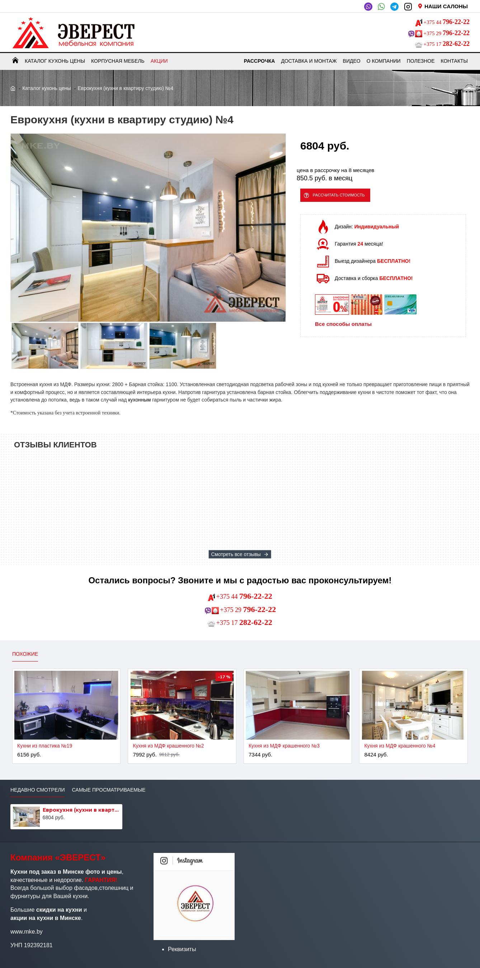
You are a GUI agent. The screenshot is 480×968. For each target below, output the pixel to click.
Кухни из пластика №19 (44, 746)
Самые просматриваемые (108, 790)
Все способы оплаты (343, 329)
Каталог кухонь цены (46, 88)
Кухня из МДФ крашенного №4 (399, 746)
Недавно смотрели (37, 790)
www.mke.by (26, 932)
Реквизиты (182, 949)
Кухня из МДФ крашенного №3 (284, 746)
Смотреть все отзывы (236, 554)
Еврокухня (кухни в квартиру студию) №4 (81, 810)
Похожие (25, 654)
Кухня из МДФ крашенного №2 (168, 746)
